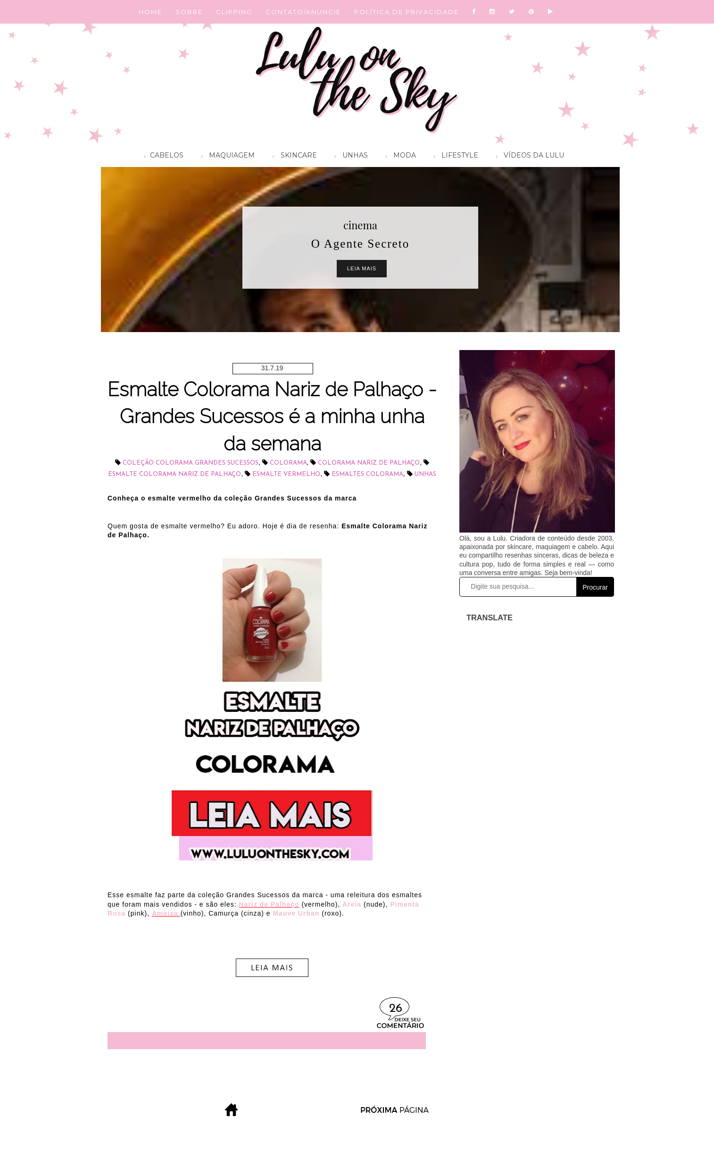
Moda (398, 156)
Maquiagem (226, 156)
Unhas (349, 156)
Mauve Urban (296, 913)
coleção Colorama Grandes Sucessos (190, 463)
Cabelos (161, 156)
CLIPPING (234, 12)
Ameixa (166, 913)
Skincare (292, 156)
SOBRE (189, 12)
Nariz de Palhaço (269, 904)
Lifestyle (453, 156)
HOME (150, 12)
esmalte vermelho (286, 474)
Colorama (288, 463)
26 (395, 1008)
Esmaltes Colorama (367, 474)
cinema (360, 225)
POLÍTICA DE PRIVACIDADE (406, 12)
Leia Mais (361, 268)
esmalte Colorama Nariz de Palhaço (174, 474)
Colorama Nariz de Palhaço (369, 463)
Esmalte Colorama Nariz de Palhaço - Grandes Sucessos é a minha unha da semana (272, 416)
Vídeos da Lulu (527, 156)
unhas (425, 474)
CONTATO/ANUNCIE (303, 12)
